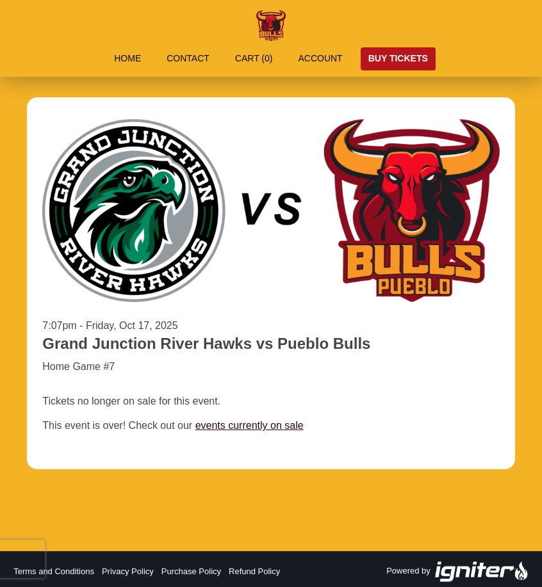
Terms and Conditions (53, 571)
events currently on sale (249, 425)
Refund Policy (254, 571)
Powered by (457, 571)
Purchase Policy (191, 571)
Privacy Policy (128, 571)
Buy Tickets (398, 58)
